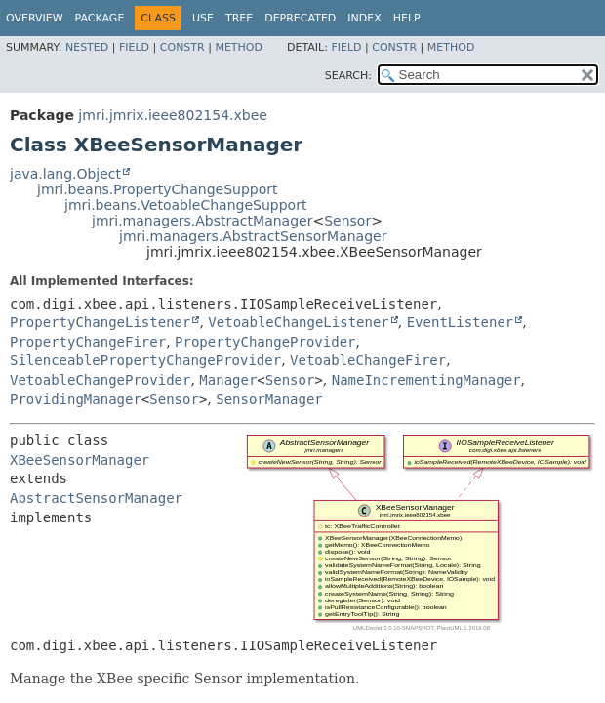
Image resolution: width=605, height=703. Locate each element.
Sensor (347, 220)
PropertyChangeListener (100, 322)
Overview (34, 18)
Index (364, 18)
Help (407, 18)
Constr (182, 47)
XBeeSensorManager (79, 460)
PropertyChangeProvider (265, 342)
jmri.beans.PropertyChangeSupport (157, 189)
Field (134, 47)
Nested (86, 47)
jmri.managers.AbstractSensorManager (252, 236)
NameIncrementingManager (426, 380)
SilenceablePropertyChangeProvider (145, 360)
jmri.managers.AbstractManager (202, 220)
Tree (239, 18)
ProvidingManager (75, 399)
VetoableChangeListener (298, 322)
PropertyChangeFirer (88, 342)
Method (238, 47)
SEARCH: (348, 75)
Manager (228, 380)
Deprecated (300, 18)
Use (203, 18)
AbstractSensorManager (96, 498)
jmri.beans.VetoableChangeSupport (185, 205)
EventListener (460, 322)
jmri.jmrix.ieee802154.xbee (172, 115)
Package (100, 18)
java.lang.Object (65, 174)
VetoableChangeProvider (100, 380)
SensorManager (269, 399)
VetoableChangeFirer (368, 360)
